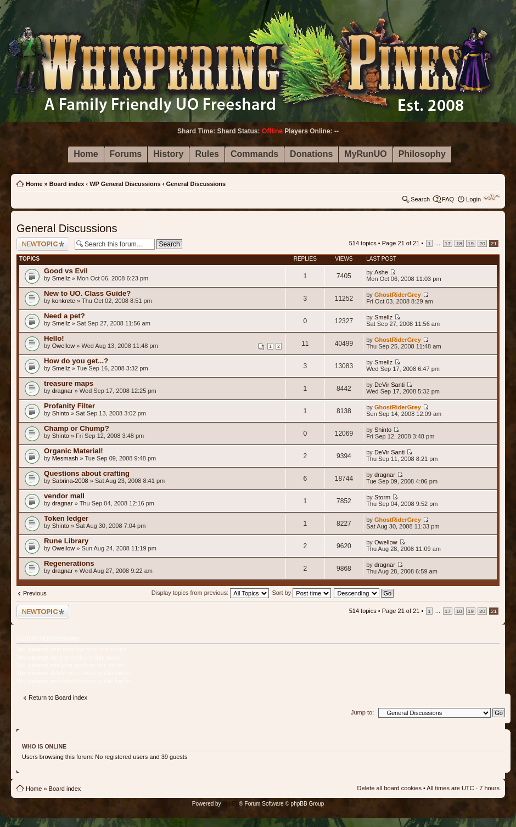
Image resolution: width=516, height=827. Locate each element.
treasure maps (68, 383)
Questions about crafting (87, 473)
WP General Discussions (124, 184)
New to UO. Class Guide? (87, 293)
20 (482, 243)
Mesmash (65, 458)
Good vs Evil (66, 271)
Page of (401, 243)
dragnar (62, 390)
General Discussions (196, 184)
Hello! (54, 338)
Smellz (61, 278)
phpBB (230, 804)
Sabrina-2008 (70, 480)
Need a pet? (64, 316)
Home (34, 184)
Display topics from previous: (211, 592)
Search (420, 199)
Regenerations (69, 563)
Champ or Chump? (76, 428)
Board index (67, 184)
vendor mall (64, 496)
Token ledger (66, 518)
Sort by (301, 592)
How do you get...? (76, 361)
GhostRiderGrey (397, 294)
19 (471, 243)
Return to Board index (58, 697)
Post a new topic (42, 244)
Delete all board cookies (389, 788)
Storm (382, 497)
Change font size (492, 197)
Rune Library (66, 541)
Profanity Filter (69, 406)
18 (459, 243)
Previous (35, 593)
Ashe (381, 272)
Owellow (63, 345)
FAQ (448, 199)
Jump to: (362, 712)
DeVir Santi (389, 384)
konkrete (63, 300)
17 (448, 243)
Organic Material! (73, 451)
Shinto (60, 413)
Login (473, 199)
